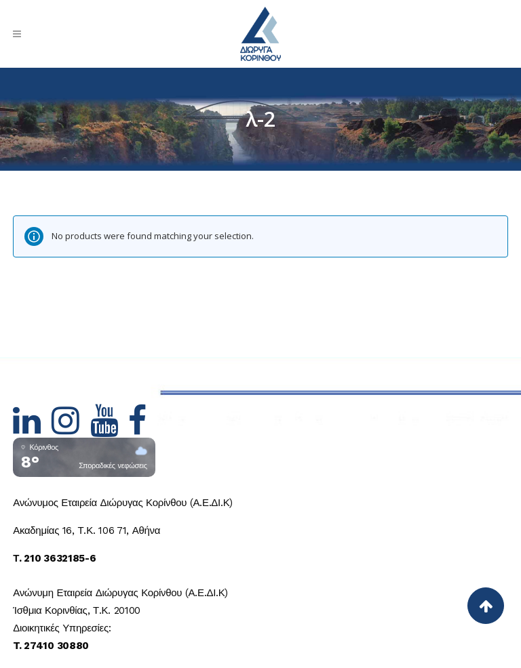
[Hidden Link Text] (32, 429)
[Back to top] (485, 605)
